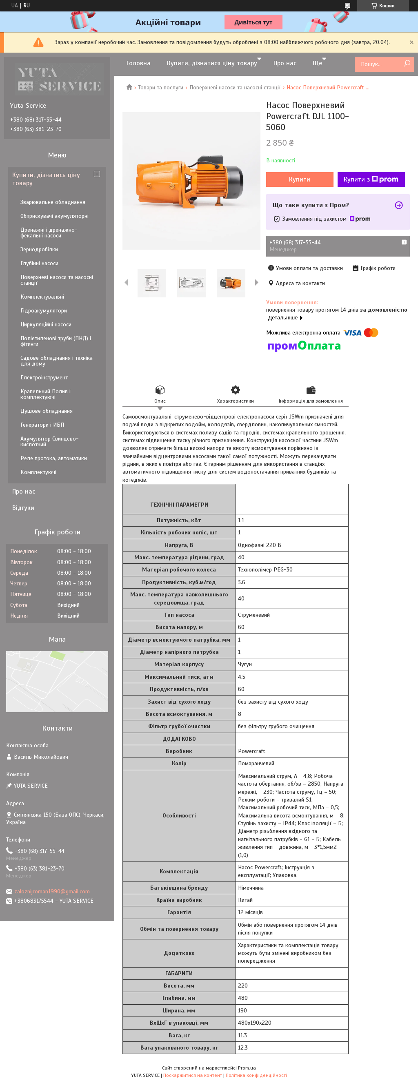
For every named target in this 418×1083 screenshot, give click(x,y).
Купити (299, 179)
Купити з (371, 179)
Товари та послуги (160, 87)
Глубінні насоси (39, 263)
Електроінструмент (44, 377)
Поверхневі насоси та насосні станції (235, 87)
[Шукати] (407, 64)
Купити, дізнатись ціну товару (46, 179)
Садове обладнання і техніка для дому (56, 360)
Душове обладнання (46, 411)
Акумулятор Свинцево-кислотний (49, 441)
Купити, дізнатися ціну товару (212, 63)
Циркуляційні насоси (45, 324)
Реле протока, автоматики (53, 458)
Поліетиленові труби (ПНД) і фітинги (55, 341)
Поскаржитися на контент (192, 1075)
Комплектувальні (42, 296)
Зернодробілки (39, 249)
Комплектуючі (38, 472)
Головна (139, 63)
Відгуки (23, 508)
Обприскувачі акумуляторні (54, 216)
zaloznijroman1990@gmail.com (52, 891)
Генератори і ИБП (42, 424)
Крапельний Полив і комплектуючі (45, 394)
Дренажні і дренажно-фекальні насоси (49, 232)
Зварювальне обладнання (52, 202)
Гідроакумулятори (43, 310)
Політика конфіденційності (256, 1075)
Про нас (284, 63)
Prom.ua (247, 1068)
